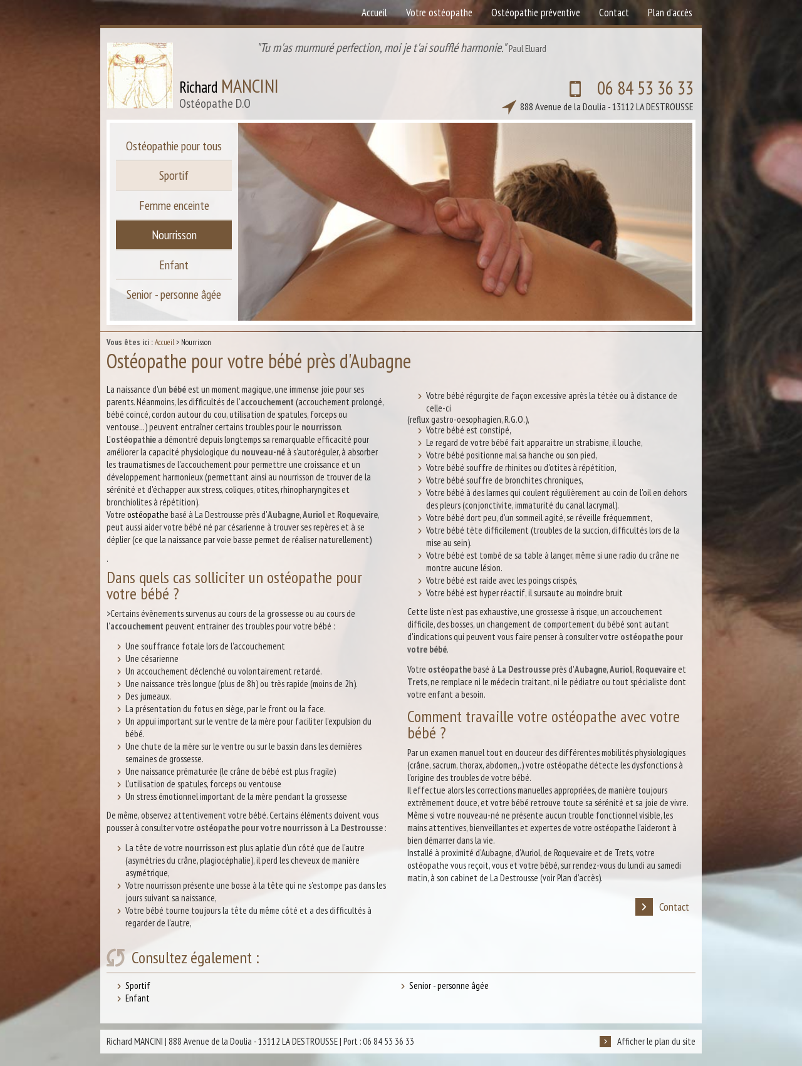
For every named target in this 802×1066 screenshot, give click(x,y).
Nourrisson (173, 236)
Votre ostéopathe (439, 12)
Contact (662, 907)
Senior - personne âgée (449, 985)
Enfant (137, 998)
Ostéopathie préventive (535, 12)
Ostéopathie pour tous (174, 146)
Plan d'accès (670, 12)
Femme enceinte (174, 206)
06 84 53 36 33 (599, 90)
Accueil (164, 342)
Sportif (137, 985)
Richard (229, 90)
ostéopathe (148, 514)
